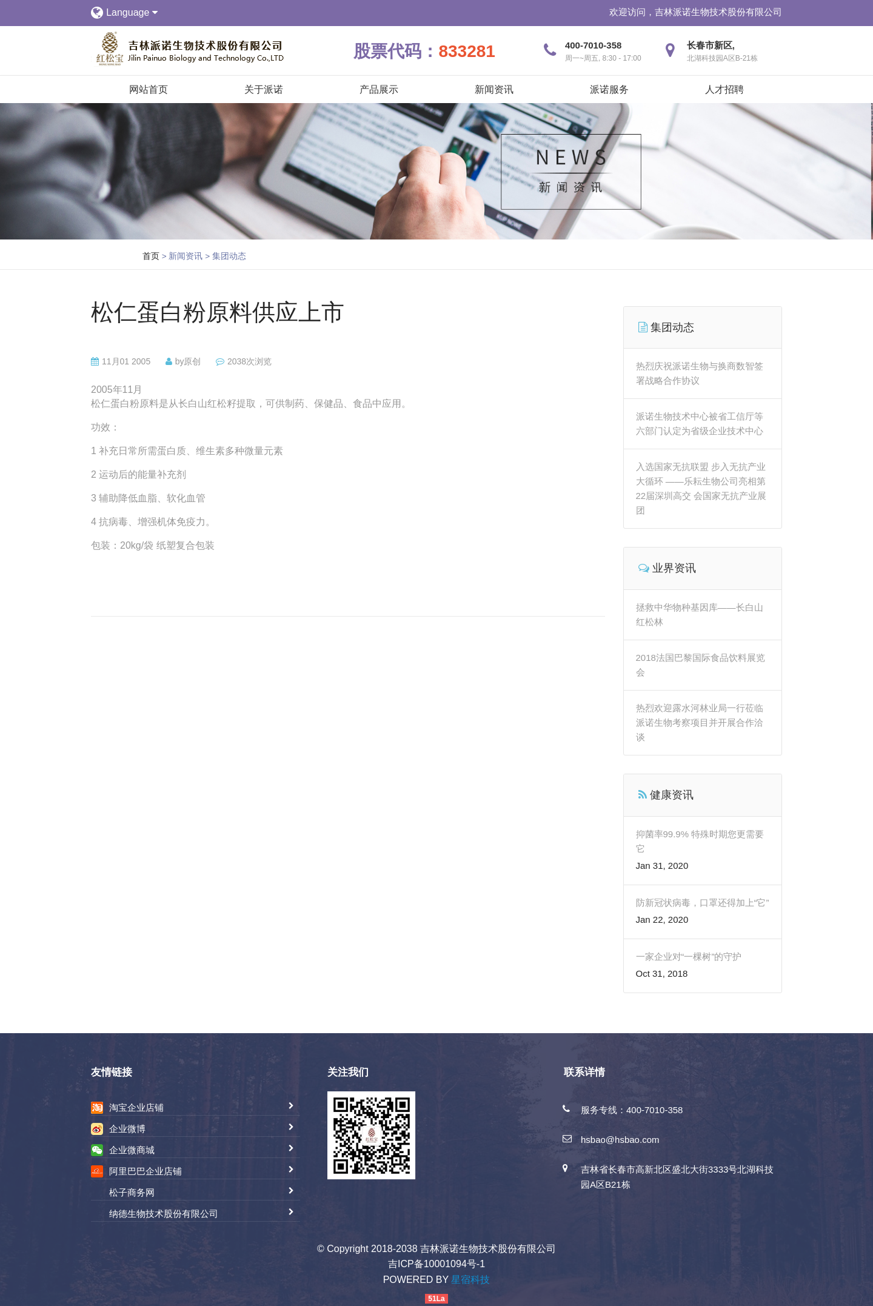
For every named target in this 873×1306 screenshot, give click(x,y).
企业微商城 (132, 1150)
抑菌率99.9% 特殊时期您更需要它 (700, 841)
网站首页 (148, 89)
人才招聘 (724, 89)
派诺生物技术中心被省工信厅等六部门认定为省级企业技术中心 (699, 423)
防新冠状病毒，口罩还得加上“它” (702, 902)
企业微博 (127, 1128)
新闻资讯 (494, 89)
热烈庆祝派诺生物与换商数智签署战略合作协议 (699, 373)
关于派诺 (263, 89)
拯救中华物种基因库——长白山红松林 (699, 614)
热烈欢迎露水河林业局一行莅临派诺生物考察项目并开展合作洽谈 (699, 722)
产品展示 (379, 89)
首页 (150, 256)
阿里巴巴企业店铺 (145, 1171)
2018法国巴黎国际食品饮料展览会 (700, 664)
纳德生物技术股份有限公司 (163, 1213)
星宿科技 (470, 1279)
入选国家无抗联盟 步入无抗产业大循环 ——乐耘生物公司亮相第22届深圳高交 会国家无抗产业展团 (701, 488)
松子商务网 (132, 1192)
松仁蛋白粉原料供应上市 (217, 312)
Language (132, 12)
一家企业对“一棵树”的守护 (689, 956)
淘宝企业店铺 (136, 1107)
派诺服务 (609, 89)
